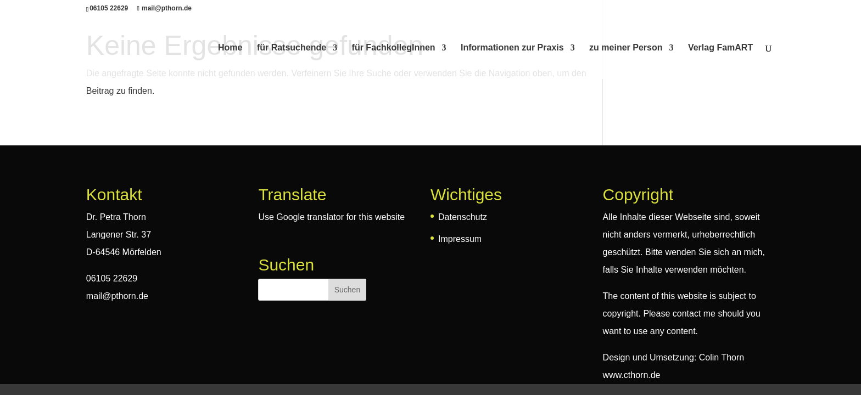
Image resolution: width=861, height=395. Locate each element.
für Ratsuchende (291, 48)
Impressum (460, 239)
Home (230, 48)
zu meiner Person (625, 48)
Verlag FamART (720, 48)
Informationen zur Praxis (512, 48)
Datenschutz (462, 217)
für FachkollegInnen (393, 48)
